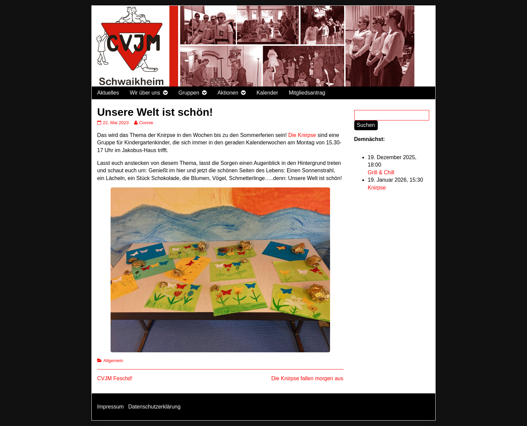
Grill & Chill (381, 172)
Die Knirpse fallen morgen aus (307, 378)
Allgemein (113, 360)
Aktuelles (108, 93)
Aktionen (227, 93)
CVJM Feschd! (114, 378)
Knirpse (377, 187)
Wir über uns (145, 93)
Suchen (366, 125)
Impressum (110, 407)
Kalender (267, 93)
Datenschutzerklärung (154, 407)
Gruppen (188, 93)
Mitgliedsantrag (307, 93)
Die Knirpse (302, 135)
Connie (146, 122)
